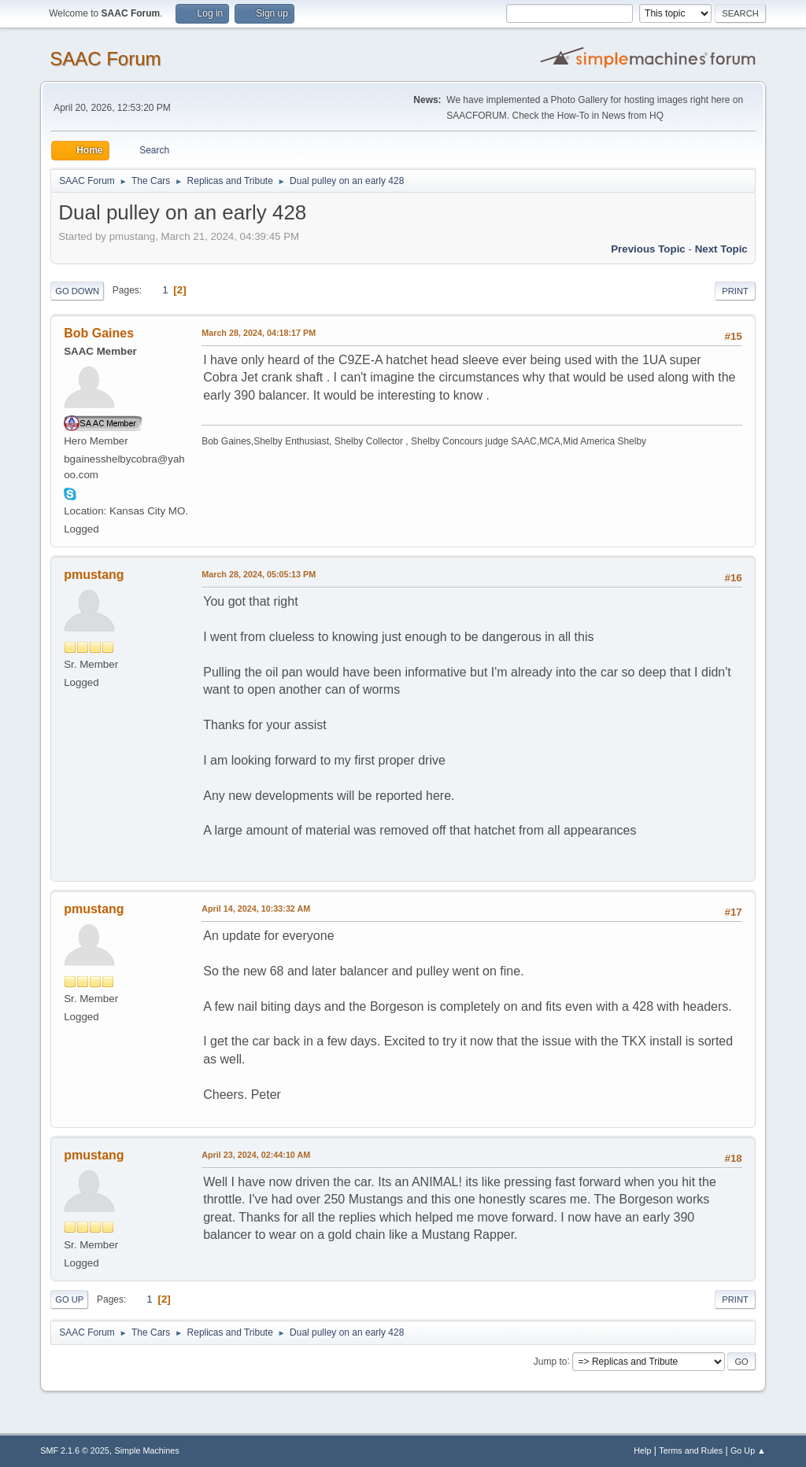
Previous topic (648, 249)
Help (642, 1450)
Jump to (551, 1360)
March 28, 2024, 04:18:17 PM (259, 332)
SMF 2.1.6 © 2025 (74, 1450)
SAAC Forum (105, 58)
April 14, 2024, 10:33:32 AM (256, 908)
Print (735, 291)
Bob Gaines (99, 333)
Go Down (77, 291)
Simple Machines (147, 1450)
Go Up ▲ (748, 1450)
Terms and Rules (691, 1450)
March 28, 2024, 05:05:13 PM (259, 574)
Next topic (721, 249)
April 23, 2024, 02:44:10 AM (256, 1154)
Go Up (69, 1299)
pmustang (94, 574)
